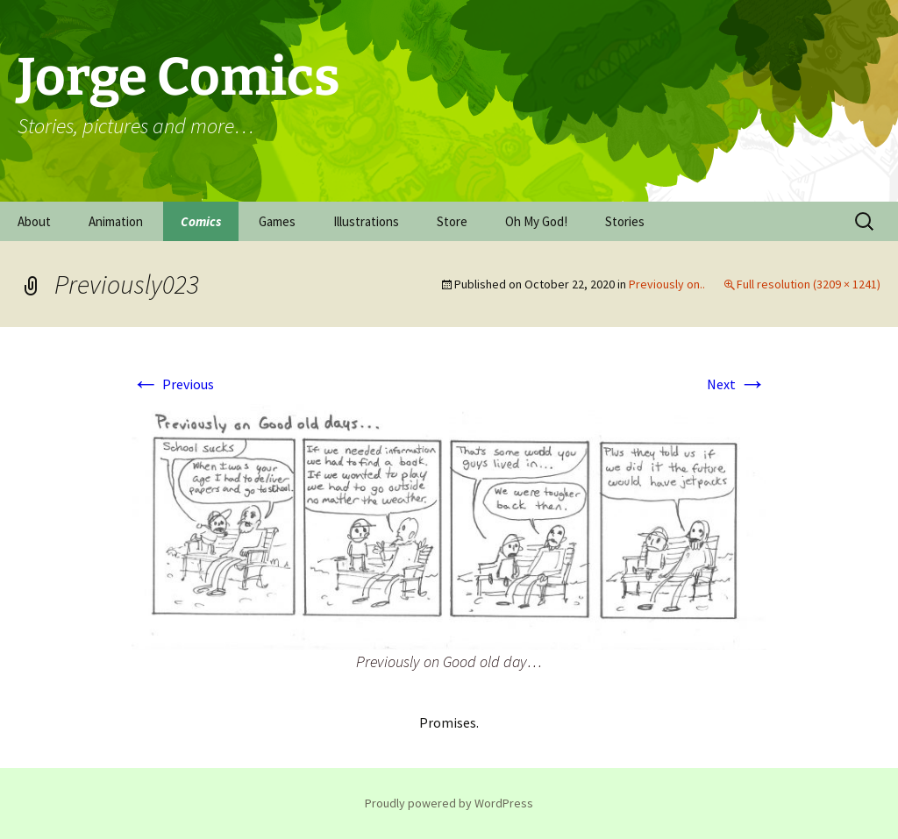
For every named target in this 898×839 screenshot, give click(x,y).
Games (277, 221)
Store (452, 221)
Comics (201, 221)
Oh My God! (536, 221)
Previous (173, 384)
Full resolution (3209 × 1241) (808, 284)
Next (736, 384)
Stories (625, 221)
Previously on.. (667, 284)
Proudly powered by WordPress (449, 803)
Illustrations (366, 221)
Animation (116, 221)
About (34, 221)
